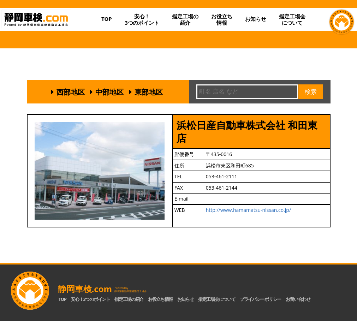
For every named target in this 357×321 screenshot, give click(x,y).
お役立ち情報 (221, 19)
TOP (106, 18)
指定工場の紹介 (128, 299)
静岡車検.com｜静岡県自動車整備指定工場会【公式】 (48, 25)
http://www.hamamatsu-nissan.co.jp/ (248, 210)
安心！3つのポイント (142, 19)
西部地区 (70, 92)
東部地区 (149, 92)
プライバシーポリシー (260, 299)
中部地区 (109, 92)
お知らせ (255, 18)
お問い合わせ (298, 299)
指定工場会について (292, 19)
